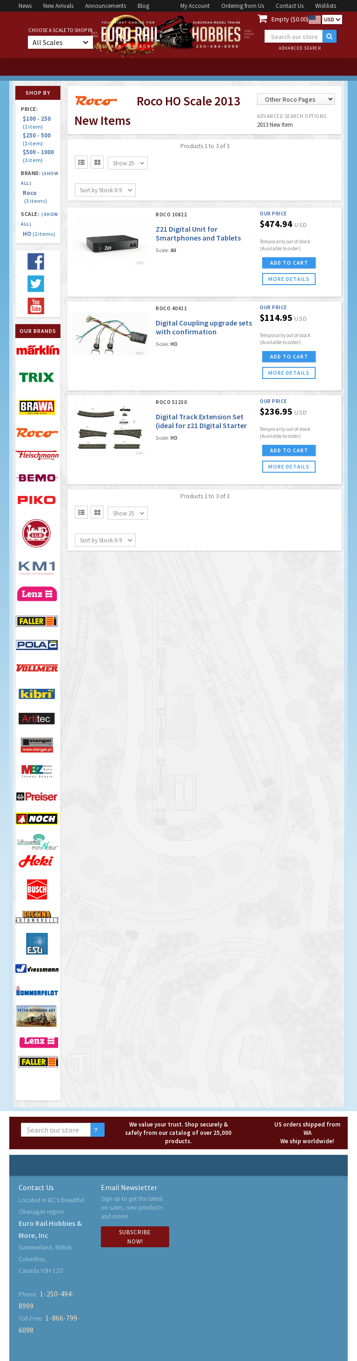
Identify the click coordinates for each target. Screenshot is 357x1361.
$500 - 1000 (40, 155)
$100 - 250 (38, 122)
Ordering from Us (242, 6)
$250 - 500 (38, 139)
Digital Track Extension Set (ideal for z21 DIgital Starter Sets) (201, 425)
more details (289, 278)
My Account (195, 6)
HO (39, 234)
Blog (143, 6)
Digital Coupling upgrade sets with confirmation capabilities (204, 331)
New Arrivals (58, 6)
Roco (35, 197)
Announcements (105, 6)
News (25, 6)
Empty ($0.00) (290, 19)
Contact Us (290, 6)
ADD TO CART (289, 262)
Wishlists (325, 6)
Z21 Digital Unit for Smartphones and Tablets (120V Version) (198, 237)
